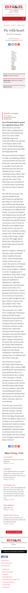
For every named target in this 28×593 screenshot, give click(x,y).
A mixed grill (8, 457)
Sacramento (7, 25)
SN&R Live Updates (14, 12)
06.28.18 (12, 499)
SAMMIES (5, 574)
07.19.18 (13, 25)
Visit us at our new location (14, 551)
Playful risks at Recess (11, 515)
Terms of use (6, 587)
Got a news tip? (5, 565)
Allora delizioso (9, 505)
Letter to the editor (6, 563)
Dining (19, 25)
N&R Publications (7, 577)
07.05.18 (12, 479)
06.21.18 (12, 509)
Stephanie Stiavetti (14, 38)
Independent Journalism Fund (11, 579)
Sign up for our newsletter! (14, 532)
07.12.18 (12, 463)
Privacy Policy (6, 584)
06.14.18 (12, 523)
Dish (23, 25)
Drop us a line (5, 560)
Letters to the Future (8, 582)
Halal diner (7, 469)
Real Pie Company (11, 113)
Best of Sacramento (8, 572)
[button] (23, 19)
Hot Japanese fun (9, 485)
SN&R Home (6, 569)
